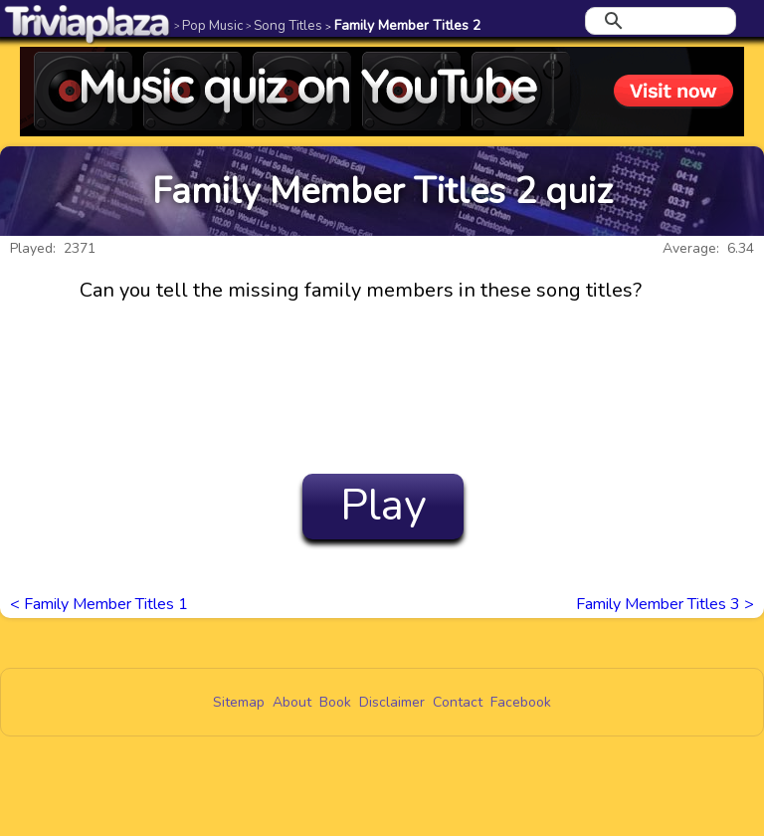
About (292, 702)
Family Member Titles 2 (402, 25)
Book (335, 702)
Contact (457, 702)
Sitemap (239, 702)
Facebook (520, 702)
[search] (657, 21)
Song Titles (284, 25)
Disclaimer (392, 702)
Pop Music (208, 25)
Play (383, 505)
